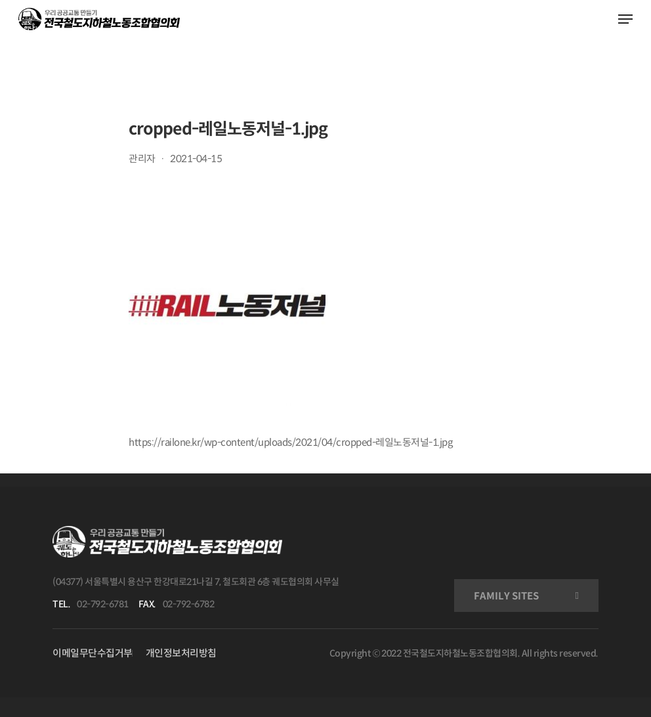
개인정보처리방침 (181, 653)
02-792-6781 (103, 604)
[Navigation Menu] (625, 19)
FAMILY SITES (506, 596)
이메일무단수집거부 (92, 653)
